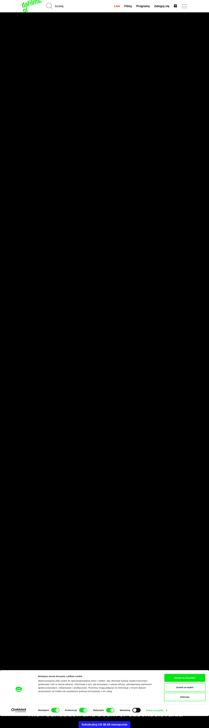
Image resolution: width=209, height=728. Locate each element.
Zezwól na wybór (184, 699)
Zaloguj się (161, 6)
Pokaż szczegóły (155, 722)
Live (117, 6)
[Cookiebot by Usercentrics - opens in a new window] (18, 722)
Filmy (128, 6)
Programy (142, 6)
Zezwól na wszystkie (184, 690)
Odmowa (184, 709)
